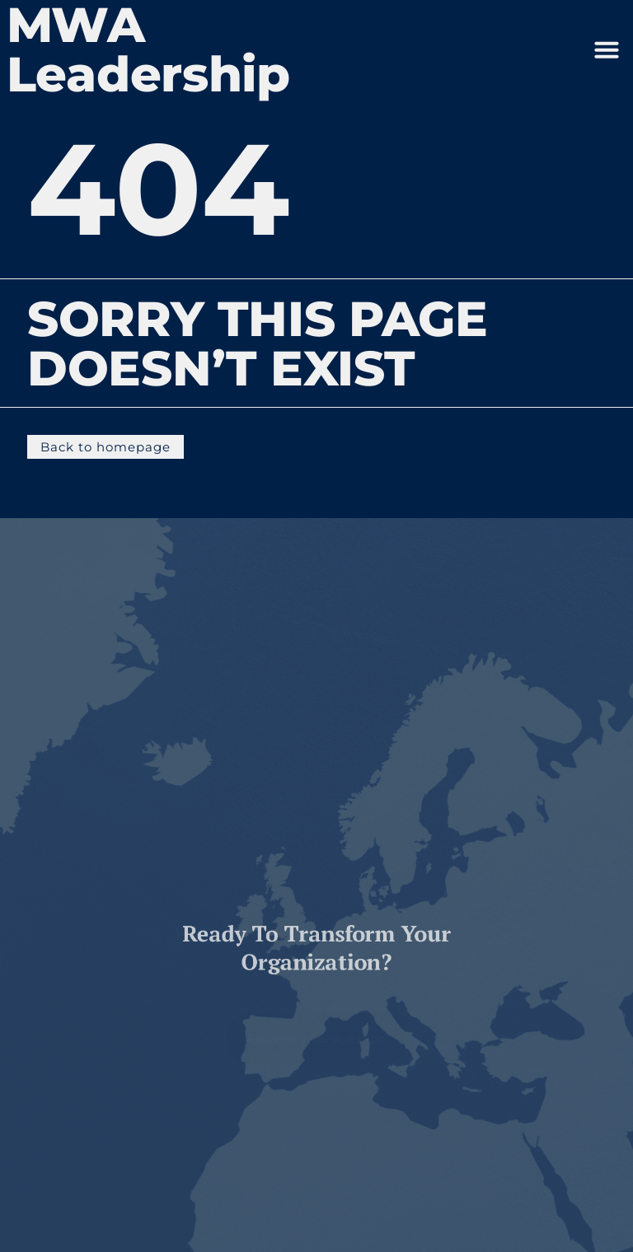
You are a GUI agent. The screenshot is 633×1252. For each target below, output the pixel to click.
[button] (606, 49)
